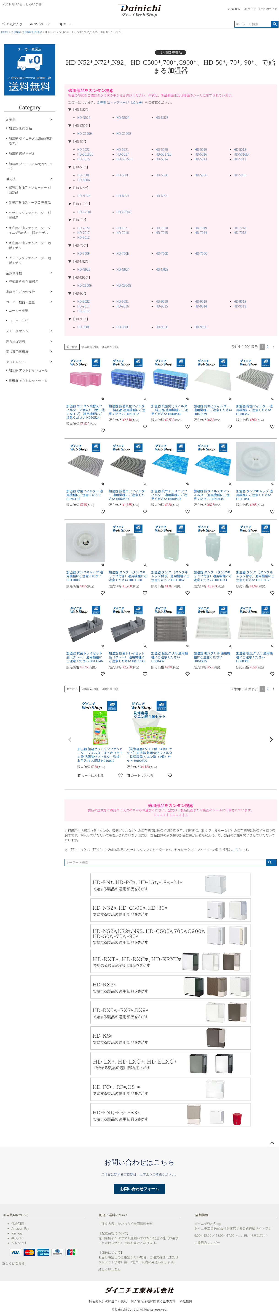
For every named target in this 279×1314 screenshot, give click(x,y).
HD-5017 (122, 154)
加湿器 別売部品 (32, 32)
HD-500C (201, 175)
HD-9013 (240, 306)
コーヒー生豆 (18, 320)
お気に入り (12, 24)
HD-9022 (83, 301)
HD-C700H (84, 211)
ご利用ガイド (269, 9)
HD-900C (201, 327)
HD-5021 (122, 149)
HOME (5, 32)
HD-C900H (84, 285)
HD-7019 (201, 227)
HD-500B (240, 175)
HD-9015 (162, 306)
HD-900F (83, 327)
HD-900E (122, 327)
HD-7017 (83, 232)
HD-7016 (122, 232)
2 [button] (268, 346)
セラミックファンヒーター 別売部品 (30, 215)
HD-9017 (83, 306)
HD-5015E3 (124, 159)
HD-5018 (240, 149)
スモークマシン (17, 331)
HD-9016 (122, 306)
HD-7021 (122, 227)
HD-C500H (84, 133)
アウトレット (15, 362)
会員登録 (234, 9)
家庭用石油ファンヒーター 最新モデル (30, 245)
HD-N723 (162, 195)
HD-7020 (162, 227)
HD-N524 (122, 117)
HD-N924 (122, 269)
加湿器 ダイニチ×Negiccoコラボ (31, 166)
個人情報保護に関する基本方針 (153, 1301)
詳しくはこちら (13, 1263)
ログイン (250, 9)
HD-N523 (162, 117)
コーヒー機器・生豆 (20, 302)
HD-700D (162, 253)
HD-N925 (83, 269)
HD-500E (122, 175)
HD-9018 (240, 301)
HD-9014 (201, 306)
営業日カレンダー (207, 1242)
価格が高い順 (110, 347)
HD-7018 (240, 227)
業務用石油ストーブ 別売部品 (30, 202)
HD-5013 (201, 159)
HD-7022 (83, 227)
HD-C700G (123, 211)
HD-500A (83, 179)
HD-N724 (122, 195)
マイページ (40, 24)
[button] (273, 347)
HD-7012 (83, 237)
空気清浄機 (14, 273)
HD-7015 (162, 232)
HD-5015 (83, 159)
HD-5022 (83, 149)
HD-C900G (123, 285)
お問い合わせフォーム (139, 1189)
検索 (274, 24)
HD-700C (201, 253)
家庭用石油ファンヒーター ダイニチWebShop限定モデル (30, 230)
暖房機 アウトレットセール (28, 380)
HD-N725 (83, 195)
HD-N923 (162, 269)
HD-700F (83, 253)
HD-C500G (123, 133)
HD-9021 (122, 301)
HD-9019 (201, 301)
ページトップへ (272, 1143)
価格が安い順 (89, 347)
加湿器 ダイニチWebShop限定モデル (30, 141)
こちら (236, 849)
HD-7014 (201, 232)
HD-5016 (201, 154)
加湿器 (15, 32)
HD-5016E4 (241, 154)
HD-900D (162, 327)
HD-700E (122, 253)
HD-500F (83, 175)
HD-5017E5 (163, 154)
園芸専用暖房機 (17, 351)
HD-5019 (201, 149)
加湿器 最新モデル (22, 153)
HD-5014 (162, 159)
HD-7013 (240, 232)
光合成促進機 (15, 341)
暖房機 (11, 179)
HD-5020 (162, 149)
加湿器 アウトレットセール (28, 370)
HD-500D (162, 175)
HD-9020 (162, 301)
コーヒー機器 (18, 310)
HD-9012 (83, 311)
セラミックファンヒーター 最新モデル (30, 260)
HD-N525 (83, 117)
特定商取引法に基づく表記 (108, 1301)
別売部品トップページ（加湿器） (121, 102)
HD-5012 (240, 159)
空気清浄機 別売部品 (23, 281)
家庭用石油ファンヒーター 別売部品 (30, 189)
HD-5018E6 (85, 154)
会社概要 (185, 1301)
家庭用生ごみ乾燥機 (20, 291)
